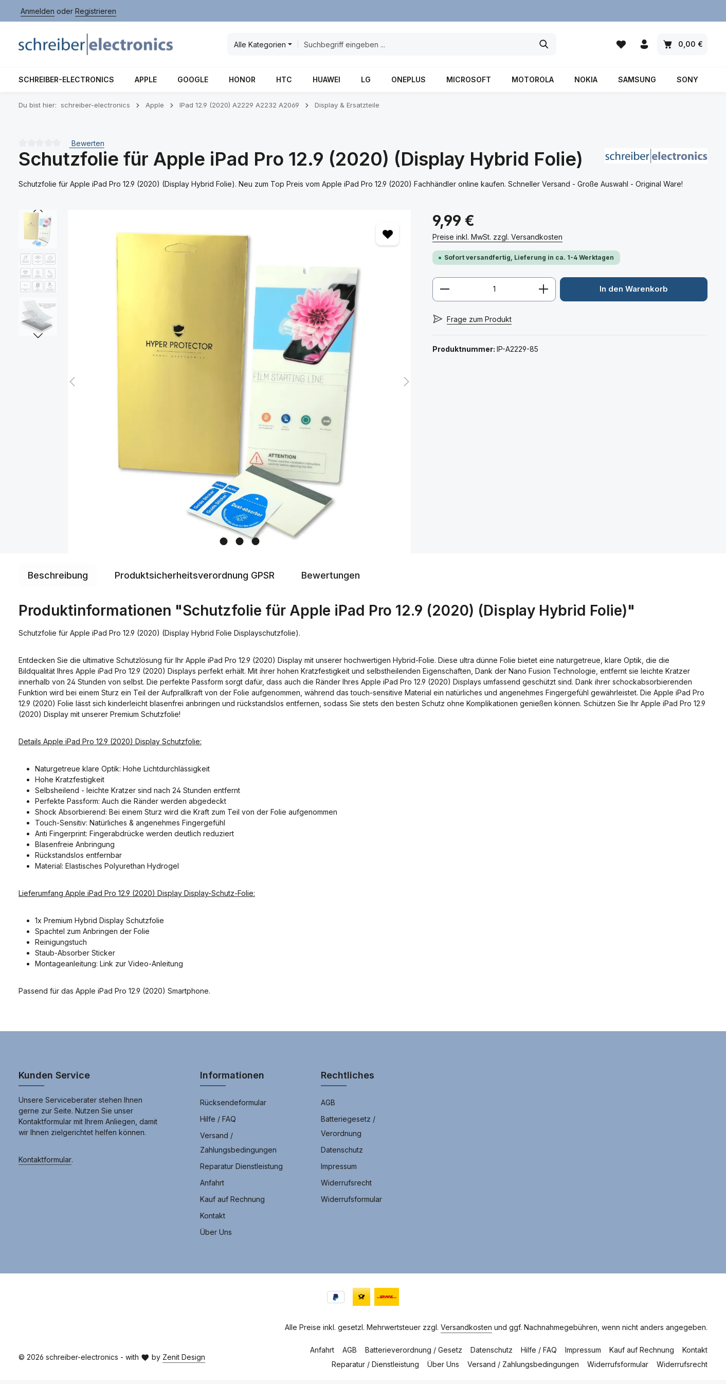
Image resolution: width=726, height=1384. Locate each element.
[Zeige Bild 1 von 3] (223, 545)
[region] (215, 385)
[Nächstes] (38, 340)
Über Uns (216, 1236)
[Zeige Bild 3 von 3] (255, 545)
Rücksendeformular (233, 1106)
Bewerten (86, 146)
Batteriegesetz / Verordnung (348, 1130)
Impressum (339, 1170)
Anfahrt (212, 1186)
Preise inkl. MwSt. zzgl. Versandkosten (497, 241)
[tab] (58, 579)
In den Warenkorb (634, 293)
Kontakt (212, 1219)
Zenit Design (183, 1361)
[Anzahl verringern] (444, 293)
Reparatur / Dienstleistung (375, 1368)
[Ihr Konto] (644, 46)
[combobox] (414, 46)
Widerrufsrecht (346, 1186)
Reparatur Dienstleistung (241, 1170)
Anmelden (38, 11)
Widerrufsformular (351, 1203)
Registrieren (95, 11)
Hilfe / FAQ (218, 1123)
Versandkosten (466, 1331)
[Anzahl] (494, 293)
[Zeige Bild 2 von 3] (239, 545)
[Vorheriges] (38, 214)
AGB (328, 1106)
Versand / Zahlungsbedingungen (238, 1146)
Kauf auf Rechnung (232, 1203)
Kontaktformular (45, 1163)
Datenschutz (342, 1153)
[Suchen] (543, 46)
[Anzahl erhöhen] (544, 293)
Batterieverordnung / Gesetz (413, 1354)
